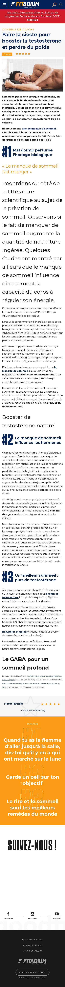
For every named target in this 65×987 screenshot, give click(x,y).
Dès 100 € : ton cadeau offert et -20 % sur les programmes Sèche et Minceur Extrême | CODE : (32, 16)
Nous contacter (32, 945)
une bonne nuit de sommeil (39, 128)
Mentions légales (32, 951)
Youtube (57, 916)
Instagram (32, 916)
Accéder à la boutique (32, 972)
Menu (4, 4)
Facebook (8, 916)
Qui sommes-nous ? (32, 939)
